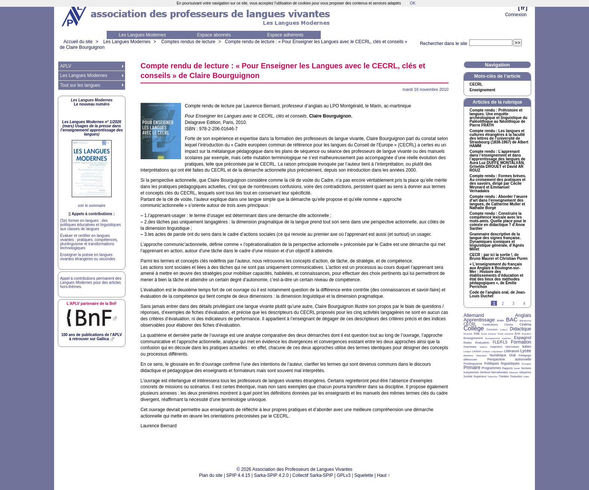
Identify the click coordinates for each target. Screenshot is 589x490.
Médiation (468, 355)
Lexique (486, 351)
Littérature (512, 351)
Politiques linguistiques (502, 363)
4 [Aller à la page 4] (524, 304)
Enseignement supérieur (498, 338)
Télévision (493, 376)
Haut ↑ (383, 475)
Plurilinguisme (473, 363)
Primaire (472, 367)
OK (412, 3)
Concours (492, 329)
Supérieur (479, 376)
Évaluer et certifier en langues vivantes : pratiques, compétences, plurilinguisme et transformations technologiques (89, 242)
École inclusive (505, 334)
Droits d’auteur (488, 334)
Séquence (525, 372)
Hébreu (483, 347)
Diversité (468, 334)
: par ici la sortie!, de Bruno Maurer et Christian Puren (498, 257)
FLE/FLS (499, 342)
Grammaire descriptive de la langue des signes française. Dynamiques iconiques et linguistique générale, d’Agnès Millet (497, 241)
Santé (517, 368)
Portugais (526, 364)
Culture (503, 330)
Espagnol (522, 337)
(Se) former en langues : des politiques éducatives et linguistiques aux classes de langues (90, 225)
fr (523, 8)
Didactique (520, 329)
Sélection (513, 372)
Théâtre (503, 376)
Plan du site (211, 475)
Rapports (507, 368)
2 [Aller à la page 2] (503, 304)
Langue (467, 351)
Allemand (474, 315)
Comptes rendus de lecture (188, 41)
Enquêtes (526, 334)
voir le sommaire (91, 206)
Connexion (516, 14)
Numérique (497, 355)
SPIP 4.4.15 (238, 475)
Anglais (523, 315)
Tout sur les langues (80, 85)
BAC (512, 319)
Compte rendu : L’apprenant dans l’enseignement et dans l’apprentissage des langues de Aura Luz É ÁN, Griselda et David (497, 161)
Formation (521, 342)
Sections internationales (494, 372)
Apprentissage (479, 320)
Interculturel (512, 346)
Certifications (490, 324)
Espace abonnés (214, 35)
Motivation (481, 355)
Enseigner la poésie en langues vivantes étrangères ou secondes (87, 257)
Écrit (517, 333)
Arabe (500, 320)
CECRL (470, 324)
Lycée (525, 350)
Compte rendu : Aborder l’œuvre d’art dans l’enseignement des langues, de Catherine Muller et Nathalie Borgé (498, 202)
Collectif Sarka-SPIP (312, 475)
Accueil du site (77, 41)
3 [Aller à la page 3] (513, 304)
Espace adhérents (285, 35)
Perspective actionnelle (509, 359)
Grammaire (470, 346)
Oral (512, 355)
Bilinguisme (525, 321)
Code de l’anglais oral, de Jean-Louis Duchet (498, 294)
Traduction (516, 376)
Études (468, 342)
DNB (477, 333)
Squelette (363, 475)
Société (468, 376)
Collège (474, 328)
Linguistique (497, 351)
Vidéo (526, 376)
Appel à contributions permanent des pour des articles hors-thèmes (90, 282)
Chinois (508, 324)
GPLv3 (344, 475)
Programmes (491, 368)
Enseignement (482, 90)
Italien (526, 346)
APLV (65, 66)
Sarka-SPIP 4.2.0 (271, 475)
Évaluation (482, 342)
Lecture (476, 351)
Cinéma (525, 324)
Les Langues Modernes (142, 35)
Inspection (496, 346)
